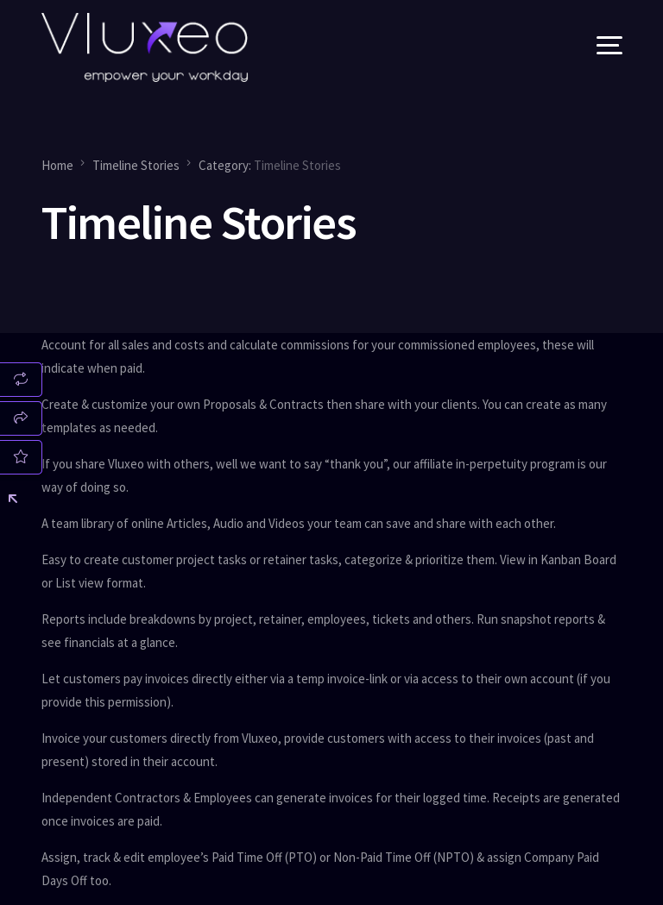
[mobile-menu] (587, 47)
